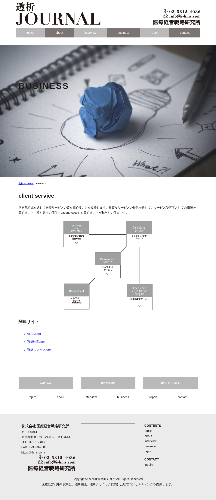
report (155, 32)
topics (30, 32)
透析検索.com (36, 341)
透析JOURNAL (26, 183)
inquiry (149, 464)
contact (185, 32)
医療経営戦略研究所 (102, 479)
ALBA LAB (34, 333)
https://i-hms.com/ (33, 452)
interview (90, 32)
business (123, 32)
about (59, 32)
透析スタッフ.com (39, 349)
